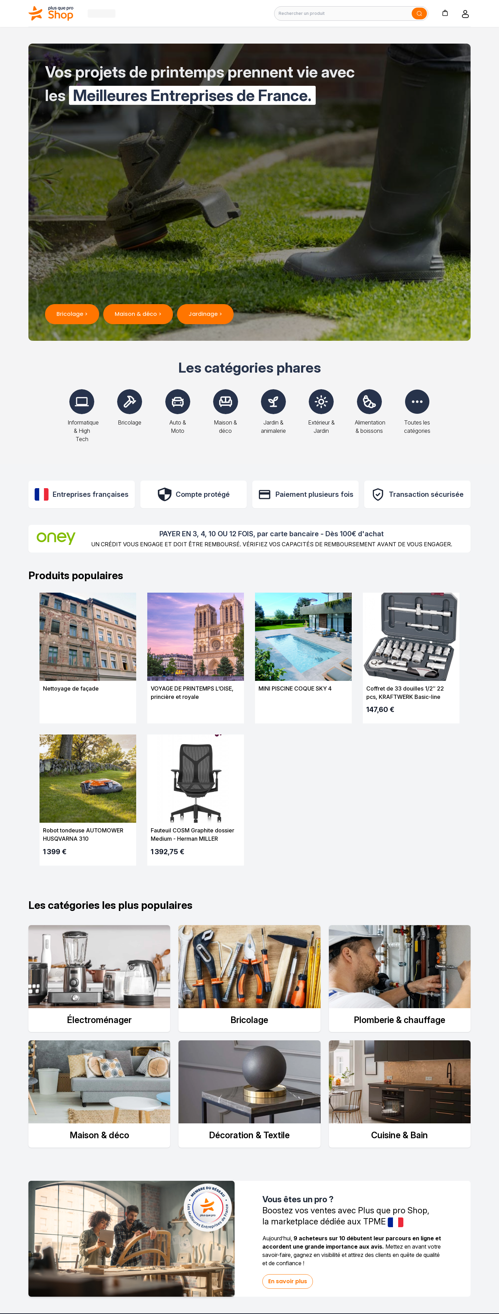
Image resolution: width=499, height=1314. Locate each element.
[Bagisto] (51, 13)
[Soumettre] (419, 13)
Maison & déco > (138, 314)
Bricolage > (72, 314)
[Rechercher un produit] (351, 13)
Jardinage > (205, 314)
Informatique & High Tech (83, 421)
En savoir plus (287, 1281)
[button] (445, 12)
